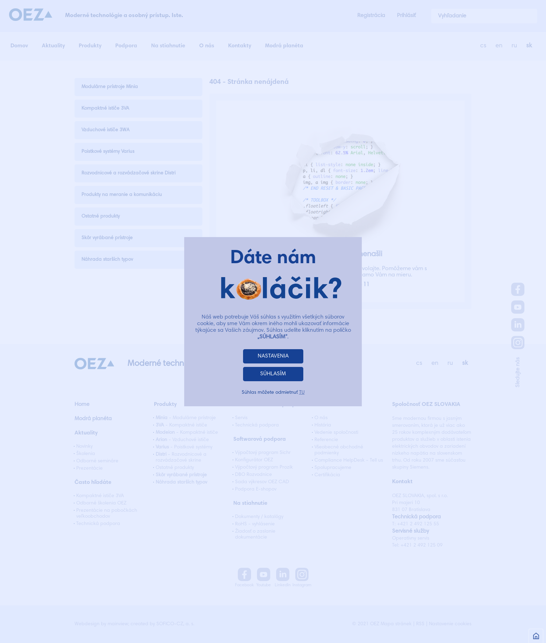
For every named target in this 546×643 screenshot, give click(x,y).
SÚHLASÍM (273, 374)
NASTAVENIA (273, 356)
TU (302, 392)
